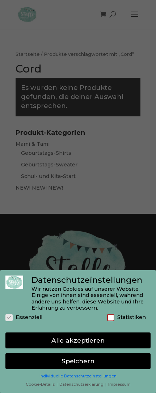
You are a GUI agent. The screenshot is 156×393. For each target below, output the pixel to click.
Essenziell (23, 317)
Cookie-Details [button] (41, 384)
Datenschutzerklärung (82, 384)
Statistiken (126, 317)
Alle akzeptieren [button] (78, 340)
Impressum (119, 384)
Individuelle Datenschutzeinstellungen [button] (78, 376)
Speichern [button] (78, 361)
